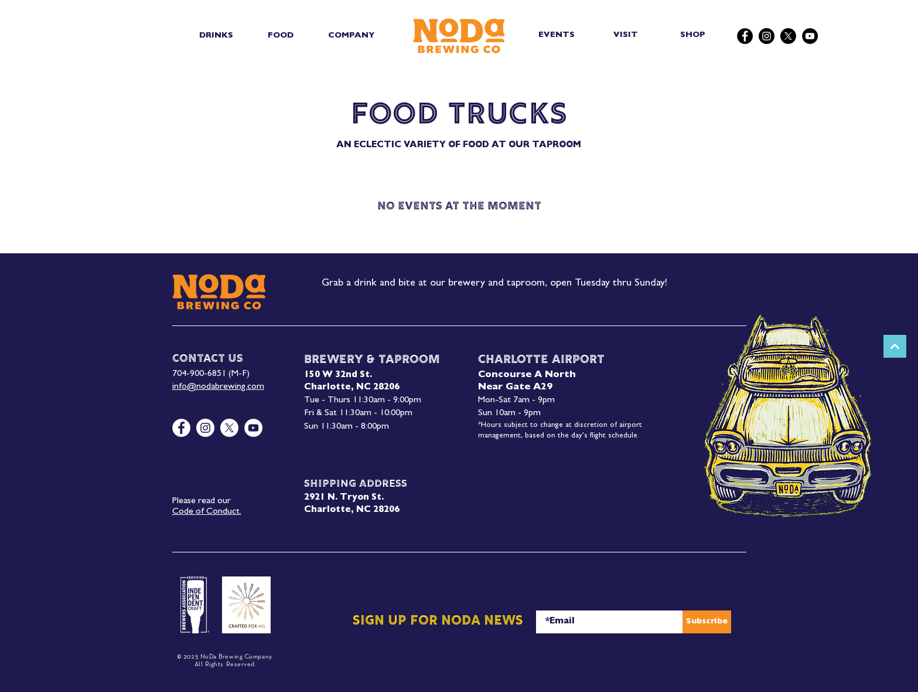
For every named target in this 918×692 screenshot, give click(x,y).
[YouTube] (810, 36)
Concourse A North (527, 375)
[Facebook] (745, 36)
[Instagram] (766, 36)
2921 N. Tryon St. (344, 498)
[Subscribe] (706, 621)
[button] (216, 35)
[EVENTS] (558, 35)
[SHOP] (694, 35)
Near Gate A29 (515, 387)
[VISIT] (627, 35)
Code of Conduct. (206, 512)
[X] (788, 36)
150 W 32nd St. (338, 375)
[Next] (894, 346)
